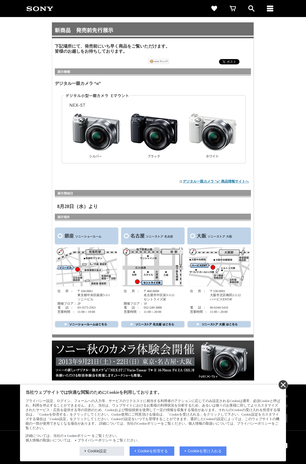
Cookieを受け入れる (205, 451)
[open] (251, 8)
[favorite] (214, 8)
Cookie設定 (97, 451)
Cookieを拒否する (153, 451)
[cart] (233, 8)
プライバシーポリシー (94, 440)
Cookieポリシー (78, 436)
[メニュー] (270, 8)
